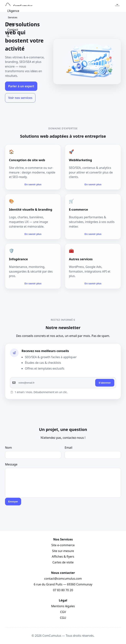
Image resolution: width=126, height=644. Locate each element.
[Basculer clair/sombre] (8, 35)
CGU (63, 618)
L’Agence (13, 11)
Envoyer (13, 501)
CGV (63, 612)
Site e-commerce (63, 545)
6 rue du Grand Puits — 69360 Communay (63, 584)
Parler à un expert (21, 86)
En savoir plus (32, 184)
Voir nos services (20, 98)
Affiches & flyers (63, 556)
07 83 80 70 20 (63, 590)
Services (12, 17)
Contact (12, 30)
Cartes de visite (62, 562)
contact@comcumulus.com (63, 578)
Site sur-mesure (63, 551)
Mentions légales (63, 606)
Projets (12, 24)
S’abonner (105, 382)
